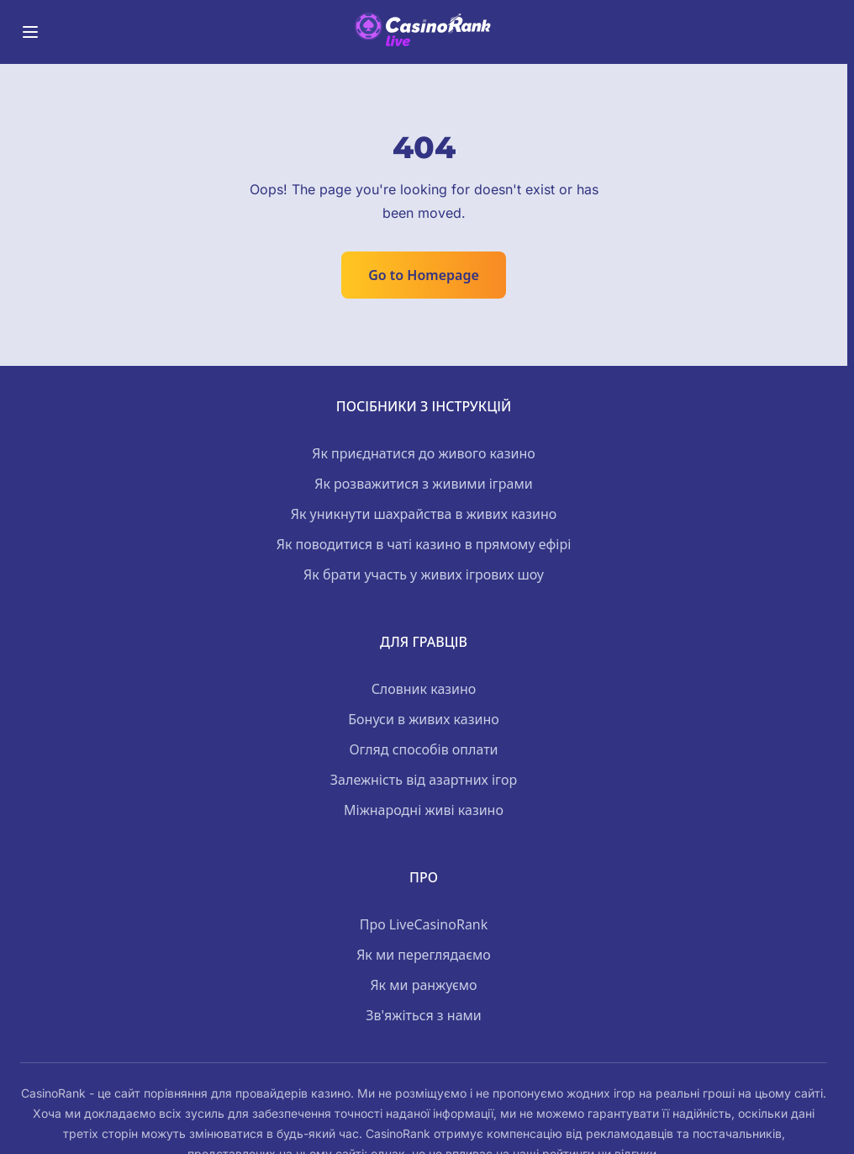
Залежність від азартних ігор (423, 779)
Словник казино (424, 689)
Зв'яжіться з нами (424, 1015)
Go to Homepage (423, 275)
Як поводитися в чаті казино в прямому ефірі (424, 544)
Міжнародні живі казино (423, 810)
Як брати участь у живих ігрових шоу (423, 574)
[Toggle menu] (30, 32)
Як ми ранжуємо (423, 985)
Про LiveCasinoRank (424, 924)
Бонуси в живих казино (423, 719)
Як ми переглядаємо (423, 954)
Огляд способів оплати (423, 749)
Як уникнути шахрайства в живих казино (424, 514)
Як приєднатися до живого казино (423, 453)
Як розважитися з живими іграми (423, 483)
